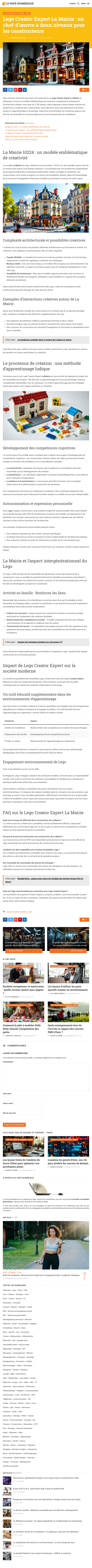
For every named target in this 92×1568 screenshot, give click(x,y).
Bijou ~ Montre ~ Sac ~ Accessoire (16, 1332)
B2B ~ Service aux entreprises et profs (17, 1311)
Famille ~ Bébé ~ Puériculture (14, 1374)
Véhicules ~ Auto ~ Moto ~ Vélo (15, 1290)
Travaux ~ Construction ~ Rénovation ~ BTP (20, 1424)
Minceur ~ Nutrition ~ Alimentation (17, 1436)
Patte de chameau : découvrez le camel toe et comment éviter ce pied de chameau (41, 1275)
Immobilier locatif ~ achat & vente (16, 1344)
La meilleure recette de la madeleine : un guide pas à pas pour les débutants (46, 1531)
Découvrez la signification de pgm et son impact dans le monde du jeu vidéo (46, 1478)
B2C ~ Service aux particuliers (14, 1315)
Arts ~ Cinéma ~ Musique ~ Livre (16, 1294)
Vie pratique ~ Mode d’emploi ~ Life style (18, 1457)
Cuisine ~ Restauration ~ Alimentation (18, 1336)
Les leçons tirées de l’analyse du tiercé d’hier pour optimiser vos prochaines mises (21, 1163)
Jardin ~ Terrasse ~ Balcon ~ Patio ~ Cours (19, 1403)
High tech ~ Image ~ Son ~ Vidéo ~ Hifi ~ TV (20, 1382)
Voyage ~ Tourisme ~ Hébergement (17, 1462)
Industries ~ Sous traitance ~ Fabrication (19, 1386)
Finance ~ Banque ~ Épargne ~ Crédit (17, 1307)
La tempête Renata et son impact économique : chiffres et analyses (42, 1553)
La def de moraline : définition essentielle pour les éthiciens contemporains (45, 1510)
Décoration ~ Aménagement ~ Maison (18, 1353)
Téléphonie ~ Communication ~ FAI (17, 1399)
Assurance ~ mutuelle (11, 1303)
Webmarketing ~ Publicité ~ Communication (20, 1390)
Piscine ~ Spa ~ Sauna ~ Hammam (16, 1407)
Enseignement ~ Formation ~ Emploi (17, 1361)
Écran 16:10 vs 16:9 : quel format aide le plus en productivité (38, 1488)
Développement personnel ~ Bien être (17, 1319)
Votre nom (7, 1094)
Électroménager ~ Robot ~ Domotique (17, 1365)
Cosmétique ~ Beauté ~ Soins (14, 1328)
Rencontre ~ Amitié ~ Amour (14, 1441)
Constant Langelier (18, 38)
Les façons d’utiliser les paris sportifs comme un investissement (68, 988)
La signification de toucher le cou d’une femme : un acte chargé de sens (44, 1542)
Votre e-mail (8, 1103)
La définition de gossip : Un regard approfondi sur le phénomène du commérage (47, 1521)
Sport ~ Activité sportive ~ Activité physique (20, 1453)
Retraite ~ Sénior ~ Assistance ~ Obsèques (19, 1445)
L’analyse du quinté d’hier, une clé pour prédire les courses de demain (68, 1161)
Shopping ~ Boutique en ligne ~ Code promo (20, 1449)
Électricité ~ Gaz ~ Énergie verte (15, 1340)
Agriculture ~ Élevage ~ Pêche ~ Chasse (18, 1416)
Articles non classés (10, 1466)
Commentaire (8, 1062)
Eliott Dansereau (12, 997)
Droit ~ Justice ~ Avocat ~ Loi (14, 1298)
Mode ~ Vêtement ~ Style (12, 1272)
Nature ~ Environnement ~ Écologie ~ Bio (19, 1420)
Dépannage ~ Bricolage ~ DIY (14, 1349)
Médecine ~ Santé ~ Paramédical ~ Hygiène (20, 1323)
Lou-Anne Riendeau (57, 993)
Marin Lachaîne (56, 1036)
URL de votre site (9, 1113)
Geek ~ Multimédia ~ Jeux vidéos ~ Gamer (19, 1378)
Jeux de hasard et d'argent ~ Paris (17, 13)
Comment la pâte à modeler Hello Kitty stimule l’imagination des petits (22, 1028)
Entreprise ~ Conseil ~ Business (15, 1370)
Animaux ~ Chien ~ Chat (12, 1411)
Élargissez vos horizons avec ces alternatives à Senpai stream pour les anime (46, 1499)
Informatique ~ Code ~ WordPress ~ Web (19, 1395)
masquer (29, 123)
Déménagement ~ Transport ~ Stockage (18, 1357)
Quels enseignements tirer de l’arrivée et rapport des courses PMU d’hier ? (65, 1028)
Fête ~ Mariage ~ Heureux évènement (17, 1428)
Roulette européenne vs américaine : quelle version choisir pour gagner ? (23, 990)
